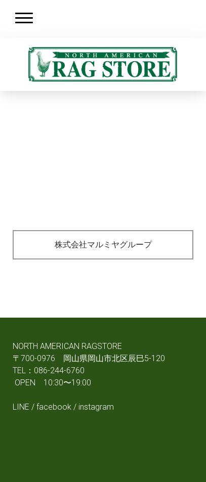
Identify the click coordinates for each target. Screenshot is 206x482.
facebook (53, 407)
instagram (96, 407)
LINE (21, 407)
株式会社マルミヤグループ (103, 244)
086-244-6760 (59, 370)
